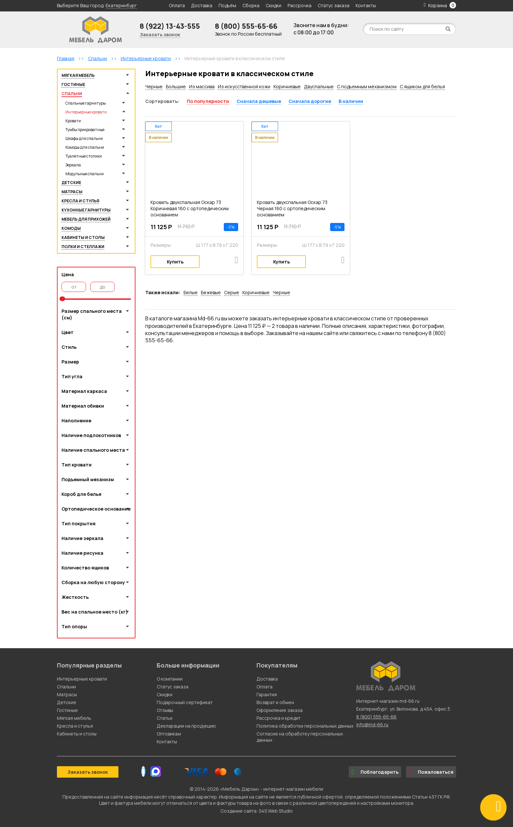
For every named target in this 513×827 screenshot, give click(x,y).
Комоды (71, 228)
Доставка (201, 5)
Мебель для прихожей (86, 219)
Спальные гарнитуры (85, 103)
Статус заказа (333, 5)
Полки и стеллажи (83, 246)
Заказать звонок (160, 34)
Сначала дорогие (310, 101)
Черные (154, 86)
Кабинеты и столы (83, 237)
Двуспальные (319, 86)
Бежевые (211, 292)
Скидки (274, 5)
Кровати (73, 121)
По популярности (208, 101)
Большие (176, 86)
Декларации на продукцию (186, 726)
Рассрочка (299, 5)
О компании (170, 679)
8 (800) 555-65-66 (246, 26)
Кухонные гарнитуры (86, 210)
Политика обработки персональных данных (304, 726)
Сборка (250, 5)
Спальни (72, 93)
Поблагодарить (374, 772)
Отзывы (165, 710)
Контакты (366, 5)
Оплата (177, 5)
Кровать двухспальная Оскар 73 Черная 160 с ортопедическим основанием (292, 208)
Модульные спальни (84, 174)
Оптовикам (169, 734)
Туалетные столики (83, 156)
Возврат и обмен (275, 702)
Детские (71, 182)
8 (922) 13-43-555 (170, 26)
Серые (231, 292)
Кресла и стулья (80, 201)
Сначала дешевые (259, 101)
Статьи (164, 718)
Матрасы (72, 191)
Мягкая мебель (78, 75)
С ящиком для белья (422, 86)
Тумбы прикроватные (84, 129)
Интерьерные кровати (86, 112)
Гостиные (73, 84)
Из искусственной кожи (244, 86)
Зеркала (73, 165)
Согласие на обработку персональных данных (299, 737)
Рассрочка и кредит (278, 718)
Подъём (227, 5)
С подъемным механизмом (367, 86)
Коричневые (287, 86)
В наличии (351, 101)
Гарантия (266, 694)
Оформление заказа (279, 710)
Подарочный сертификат (185, 702)
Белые (191, 292)
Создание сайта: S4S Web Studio (257, 811)
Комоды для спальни (84, 147)
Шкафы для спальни (84, 138)
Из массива (202, 86)
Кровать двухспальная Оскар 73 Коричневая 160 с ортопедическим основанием (189, 208)
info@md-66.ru (372, 724)
